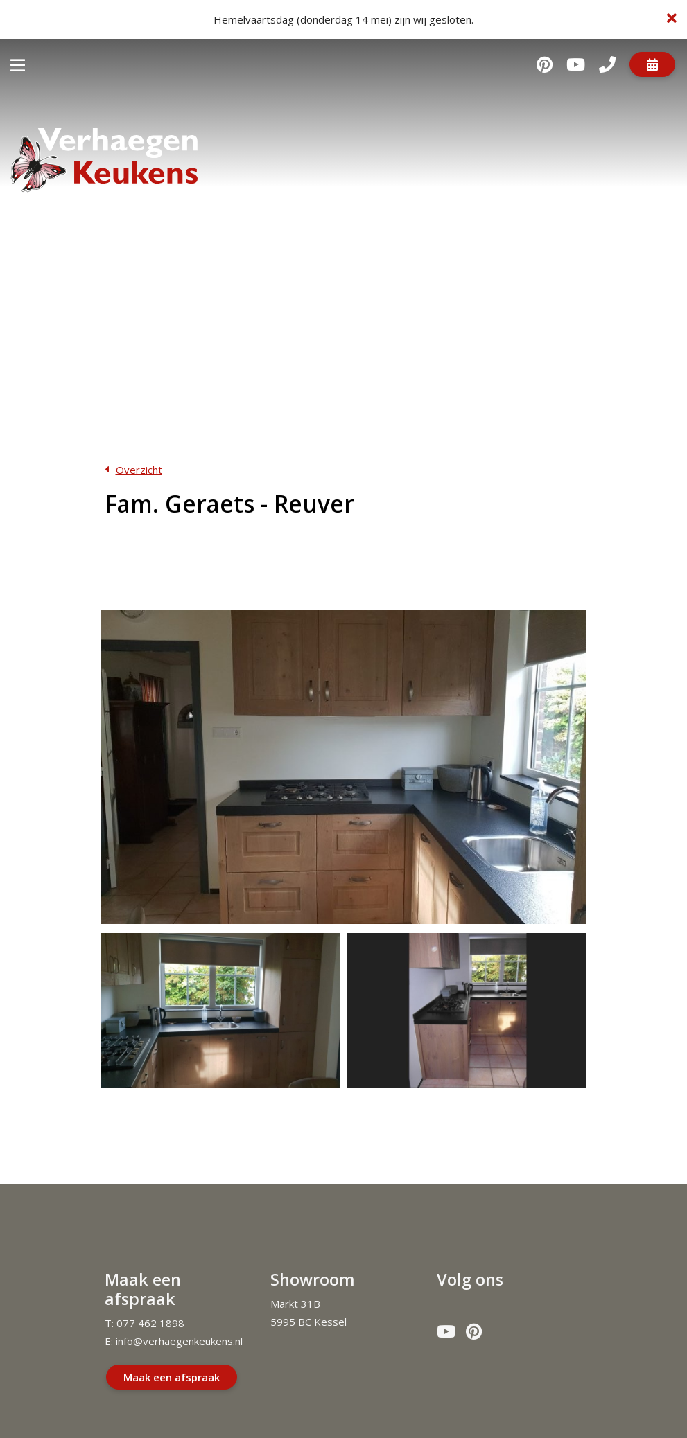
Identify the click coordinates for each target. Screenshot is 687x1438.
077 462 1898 (150, 1315)
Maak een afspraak (171, 1368)
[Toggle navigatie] (17, 64)
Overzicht (139, 470)
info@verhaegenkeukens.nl (179, 1333)
